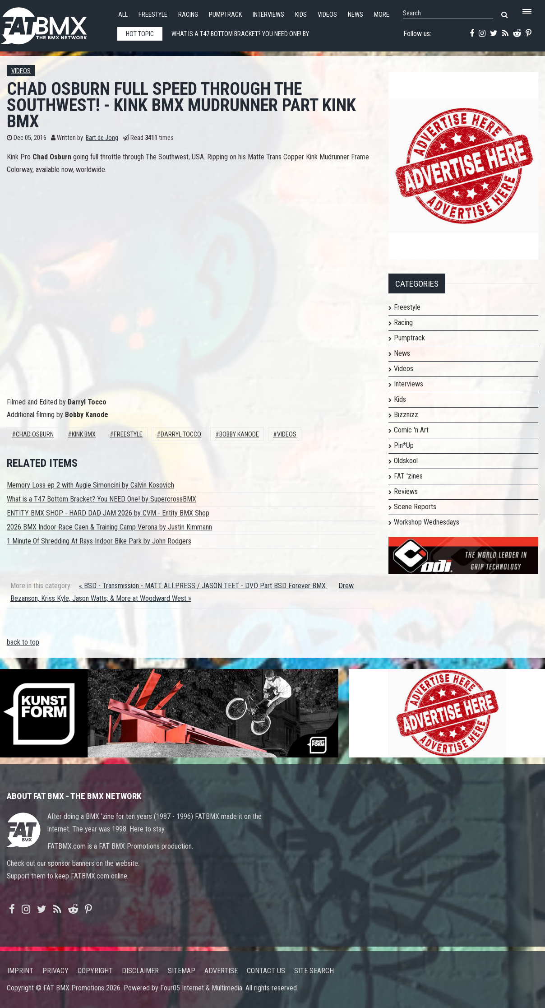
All (123, 15)
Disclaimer (140, 970)
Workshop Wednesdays (426, 522)
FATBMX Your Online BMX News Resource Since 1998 (54, 23)
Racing (188, 15)
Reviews (406, 491)
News (355, 15)
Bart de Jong (102, 138)
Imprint (20, 970)
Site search (314, 970)
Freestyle (153, 15)
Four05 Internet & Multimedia (201, 988)
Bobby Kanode (239, 434)
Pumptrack (225, 15)
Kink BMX (84, 434)
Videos (327, 15)
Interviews (268, 15)
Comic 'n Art (411, 430)
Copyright (95, 970)
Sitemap (181, 970)
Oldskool (406, 460)
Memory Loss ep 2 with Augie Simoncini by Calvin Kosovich (90, 485)
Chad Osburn (35, 434)
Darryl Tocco (181, 434)
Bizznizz (406, 414)
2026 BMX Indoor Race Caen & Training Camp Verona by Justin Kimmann (109, 527)
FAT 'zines (408, 476)
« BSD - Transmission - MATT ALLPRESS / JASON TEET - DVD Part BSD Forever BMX (203, 585)
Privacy (55, 970)
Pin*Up (404, 445)
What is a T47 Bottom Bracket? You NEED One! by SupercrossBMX (101, 499)
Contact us (266, 970)
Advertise (221, 970)
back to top (23, 642)
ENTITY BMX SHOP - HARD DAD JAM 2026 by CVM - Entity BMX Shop (108, 513)
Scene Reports (415, 506)
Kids (301, 15)
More (381, 15)
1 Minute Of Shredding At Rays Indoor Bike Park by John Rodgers (99, 541)
